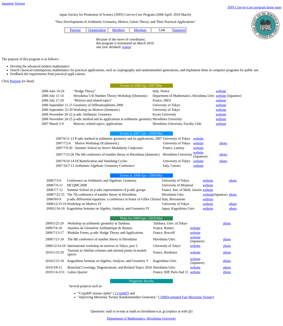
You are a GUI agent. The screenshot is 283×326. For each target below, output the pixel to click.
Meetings (140, 30)
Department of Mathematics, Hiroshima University (141, 318)
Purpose (75, 30)
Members (118, 30)
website (221, 91)
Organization (97, 30)
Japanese (179, 30)
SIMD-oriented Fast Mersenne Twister (186, 297)
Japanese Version (13, 3)
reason (126, 47)
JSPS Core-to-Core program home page (254, 7)
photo (223, 143)
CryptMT (121, 293)
